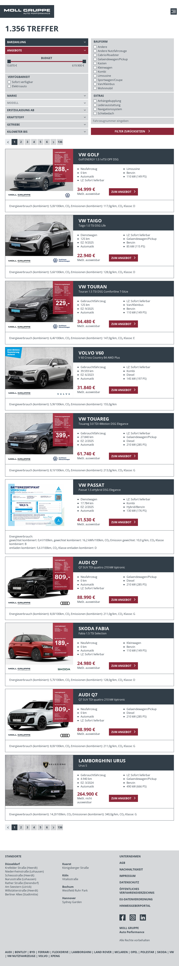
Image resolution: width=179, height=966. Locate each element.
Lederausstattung (109, 105)
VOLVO (43, 956)
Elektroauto (19, 86)
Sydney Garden (72, 902)
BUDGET (46, 58)
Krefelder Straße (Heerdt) (21, 868)
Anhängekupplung (109, 101)
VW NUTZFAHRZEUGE (21, 956)
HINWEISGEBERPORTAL (134, 906)
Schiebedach (106, 113)
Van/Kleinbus (106, 84)
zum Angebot (121, 192)
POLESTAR (147, 952)
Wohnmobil (105, 88)
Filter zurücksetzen (130, 131)
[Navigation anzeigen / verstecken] (174, 11)
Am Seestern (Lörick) (18, 887)
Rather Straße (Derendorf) (22, 883)
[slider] (9, 61)
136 (60, 142)
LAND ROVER (103, 952)
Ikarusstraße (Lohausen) (20, 879)
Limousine (104, 76)
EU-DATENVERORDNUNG (136, 899)
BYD (32, 952)
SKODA (162, 952)
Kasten (102, 63)
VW (171, 952)
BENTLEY (21, 952)
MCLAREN (121, 952)
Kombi (102, 71)
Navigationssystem (110, 109)
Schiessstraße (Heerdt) (19, 875)
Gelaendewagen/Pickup (113, 59)
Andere (102, 47)
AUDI (8, 952)
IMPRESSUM (127, 876)
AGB (122, 863)
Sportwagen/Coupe (110, 80)
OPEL (134, 952)
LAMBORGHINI (81, 952)
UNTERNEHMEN (130, 856)
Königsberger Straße (75, 868)
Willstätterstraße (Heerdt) (21, 890)
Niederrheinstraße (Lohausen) (24, 871)
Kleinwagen (105, 67)
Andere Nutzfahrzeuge (112, 51)
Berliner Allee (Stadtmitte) (21, 894)
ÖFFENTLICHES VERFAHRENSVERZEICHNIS (136, 891)
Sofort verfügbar (22, 82)
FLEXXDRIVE (60, 952)
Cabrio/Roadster (108, 55)
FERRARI (43, 952)
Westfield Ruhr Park (75, 890)
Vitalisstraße (70, 879)
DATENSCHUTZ (129, 882)
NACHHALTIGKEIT (131, 869)
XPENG (55, 956)
